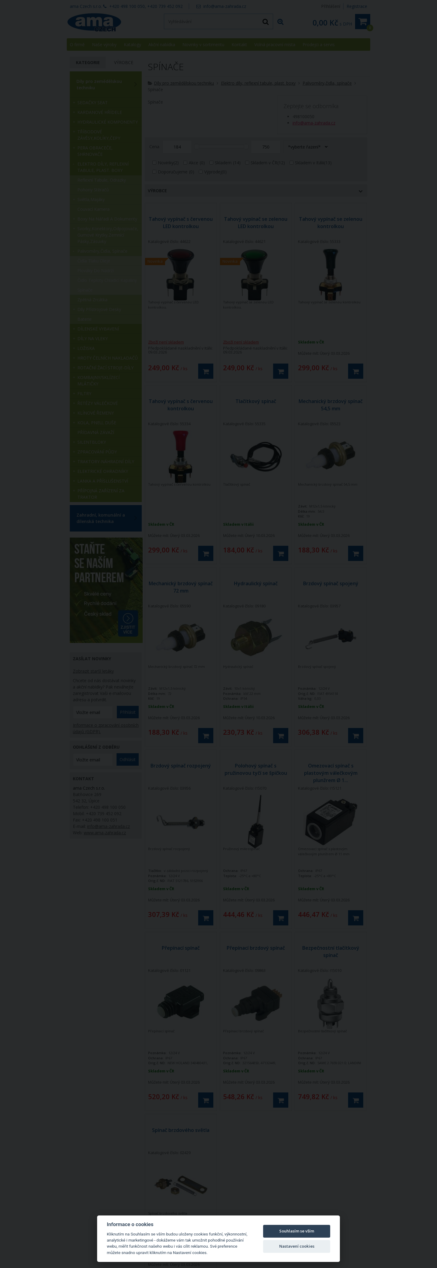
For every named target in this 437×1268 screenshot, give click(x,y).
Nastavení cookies (296, 1246)
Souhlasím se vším (296, 1231)
